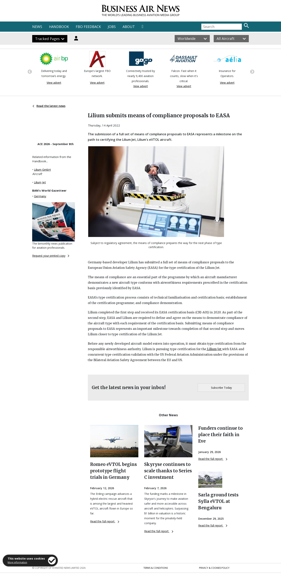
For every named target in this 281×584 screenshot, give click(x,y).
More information (17, 562)
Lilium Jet (40, 182)
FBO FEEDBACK (88, 26)
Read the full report (104, 521)
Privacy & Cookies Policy (214, 568)
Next (252, 71)
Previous (29, 71)
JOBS (112, 26)
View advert (54, 82)
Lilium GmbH (42, 169)
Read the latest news (49, 106)
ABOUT (129, 26)
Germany (40, 196)
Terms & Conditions (155, 568)
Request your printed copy (50, 255)
